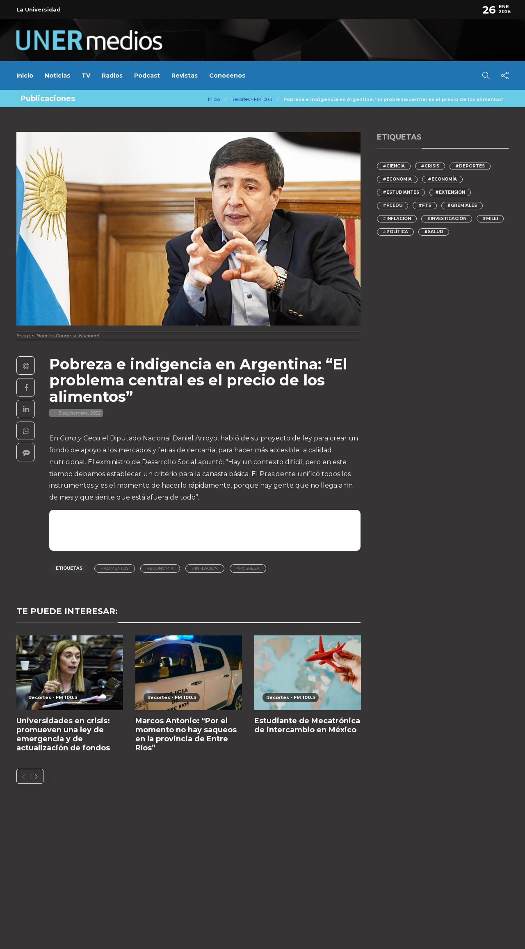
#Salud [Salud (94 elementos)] (433, 231)
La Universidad (38, 9)
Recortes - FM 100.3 (251, 99)
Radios (112, 75)
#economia (160, 568)
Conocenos (227, 75)
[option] (69, 698)
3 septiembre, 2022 (79, 413)
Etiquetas (69, 568)
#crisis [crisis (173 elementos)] (430, 166)
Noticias (57, 75)
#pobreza (248, 568)
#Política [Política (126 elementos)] (395, 231)
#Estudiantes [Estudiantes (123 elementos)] (401, 192)
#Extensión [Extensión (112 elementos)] (450, 192)
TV (86, 75)
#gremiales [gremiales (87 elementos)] (462, 205)
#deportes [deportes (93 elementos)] (470, 166)
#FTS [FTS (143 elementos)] (424, 205)
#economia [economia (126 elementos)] (397, 179)
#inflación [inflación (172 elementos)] (397, 218)
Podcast (147, 75)
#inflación (205, 568)
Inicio (24, 75)
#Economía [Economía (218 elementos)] (442, 179)
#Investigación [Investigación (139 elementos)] (446, 218)
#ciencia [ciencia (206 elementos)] (394, 166)
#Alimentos (114, 568)
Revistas (184, 75)
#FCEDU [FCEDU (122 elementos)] (392, 205)
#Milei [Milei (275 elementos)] (490, 218)
